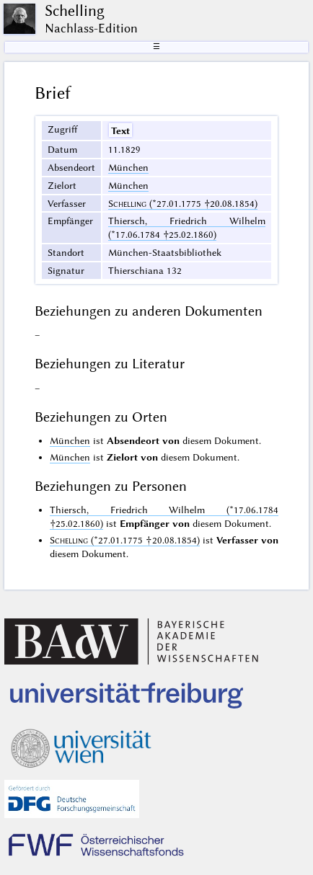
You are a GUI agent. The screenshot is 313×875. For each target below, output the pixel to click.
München (128, 167)
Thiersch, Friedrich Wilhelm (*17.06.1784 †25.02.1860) (186, 227)
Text (120, 130)
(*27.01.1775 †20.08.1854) (182, 203)
